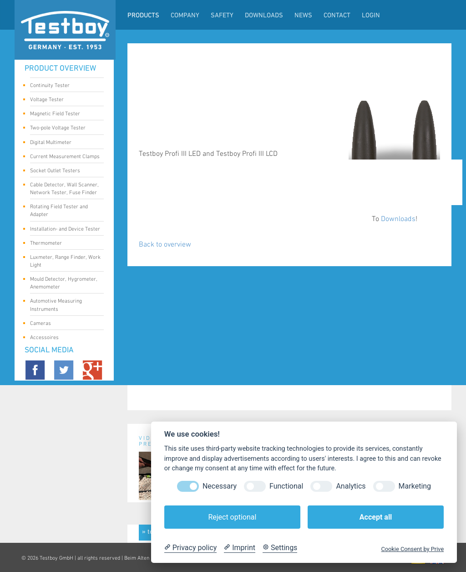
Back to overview (165, 244)
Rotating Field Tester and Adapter (63, 210)
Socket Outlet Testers (63, 171)
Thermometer (63, 244)
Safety (222, 16)
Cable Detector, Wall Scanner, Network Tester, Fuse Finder (64, 188)
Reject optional (232, 517)
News (303, 16)
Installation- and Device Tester (65, 230)
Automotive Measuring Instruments (63, 305)
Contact (337, 16)
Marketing (415, 486)
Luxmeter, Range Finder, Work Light (65, 261)
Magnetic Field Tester (63, 114)
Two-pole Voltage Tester (63, 128)
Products (143, 16)
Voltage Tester (63, 100)
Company (185, 16)
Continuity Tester (63, 86)
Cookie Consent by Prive (412, 549)
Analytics (350, 486)
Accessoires (63, 338)
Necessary (220, 486)
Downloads (264, 16)
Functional (286, 486)
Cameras (63, 324)
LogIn (371, 16)
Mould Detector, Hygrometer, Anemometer (63, 283)
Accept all (376, 517)
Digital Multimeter (63, 143)
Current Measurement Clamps (65, 157)
